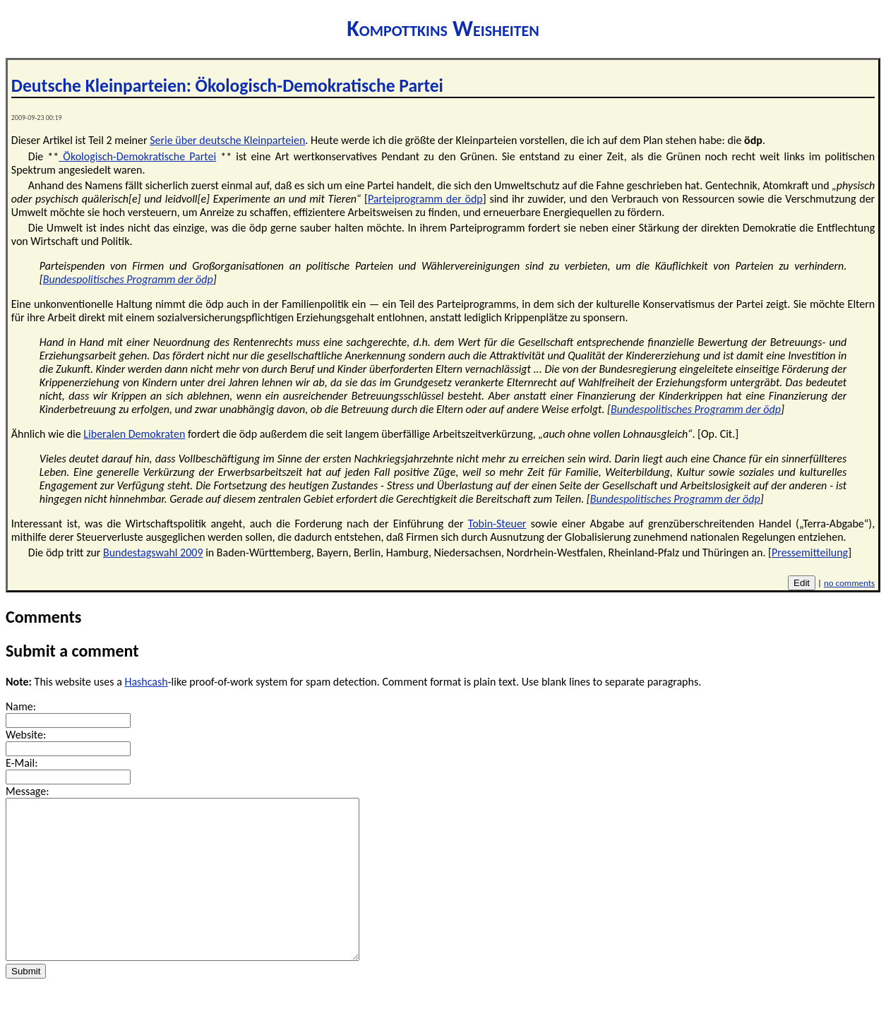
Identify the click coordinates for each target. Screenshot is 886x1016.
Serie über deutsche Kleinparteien (227, 140)
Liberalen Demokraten (134, 434)
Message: (27, 791)
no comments (849, 583)
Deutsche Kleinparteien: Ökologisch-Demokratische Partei (227, 86)
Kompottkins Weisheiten (443, 28)
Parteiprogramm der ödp (425, 198)
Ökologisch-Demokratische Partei (137, 156)
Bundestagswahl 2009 (153, 552)
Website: (26, 734)
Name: (21, 706)
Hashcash (145, 681)
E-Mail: (21, 763)
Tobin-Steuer (497, 523)
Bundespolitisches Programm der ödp (128, 279)
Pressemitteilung (810, 552)
